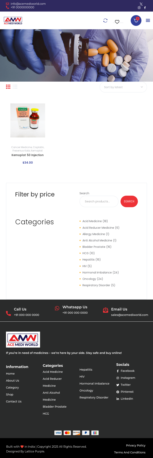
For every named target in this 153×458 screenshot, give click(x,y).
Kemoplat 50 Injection (28, 155)
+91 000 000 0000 (26, 315)
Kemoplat (37, 150)
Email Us (119, 309)
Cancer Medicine (21, 147)
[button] (118, 20)
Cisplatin (38, 147)
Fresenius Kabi (21, 150)
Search (84, 193)
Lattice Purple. (35, 451)
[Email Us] (105, 310)
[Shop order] (123, 87)
